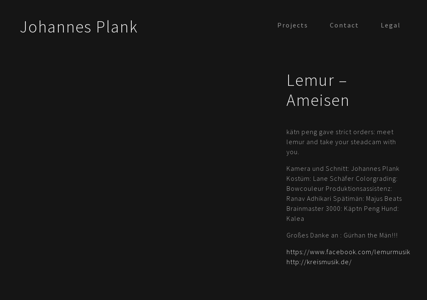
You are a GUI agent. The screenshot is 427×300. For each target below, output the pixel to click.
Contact (344, 25)
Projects (292, 25)
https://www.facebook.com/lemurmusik (348, 252)
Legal (391, 25)
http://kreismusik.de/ (319, 262)
